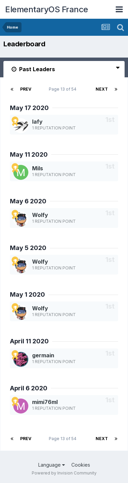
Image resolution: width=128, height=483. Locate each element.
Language (51, 465)
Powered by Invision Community (64, 473)
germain (43, 355)
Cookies (80, 465)
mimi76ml (45, 402)
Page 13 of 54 (64, 89)
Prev (25, 89)
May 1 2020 (27, 294)
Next (102, 89)
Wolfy (40, 215)
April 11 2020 (29, 341)
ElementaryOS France (46, 9)
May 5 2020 (28, 247)
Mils (37, 168)
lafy (37, 121)
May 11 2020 (29, 154)
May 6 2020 (28, 201)
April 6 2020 (28, 388)
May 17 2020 (29, 107)
